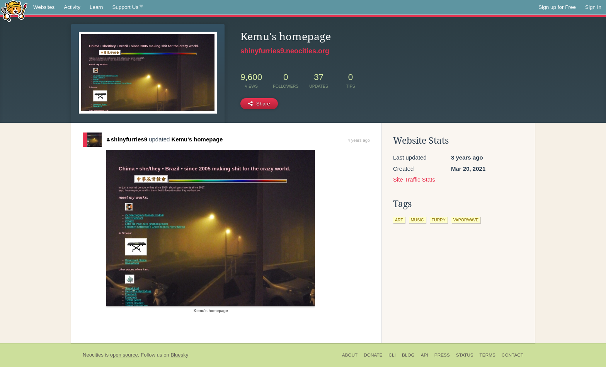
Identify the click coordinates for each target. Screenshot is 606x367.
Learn (96, 7)
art (399, 219)
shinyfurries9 (127, 139)
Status (464, 355)
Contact (512, 355)
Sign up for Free (557, 7)
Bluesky (179, 355)
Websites (43, 7)
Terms (487, 355)
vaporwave (466, 219)
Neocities (93, 355)
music (417, 219)
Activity (72, 7)
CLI (392, 355)
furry (439, 219)
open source (124, 355)
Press (442, 355)
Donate (373, 355)
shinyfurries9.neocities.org (284, 51)
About (350, 355)
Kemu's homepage (197, 139)
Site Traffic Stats (414, 179)
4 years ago (359, 140)
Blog (408, 355)
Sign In (593, 7)
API (424, 355)
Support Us (127, 7)
